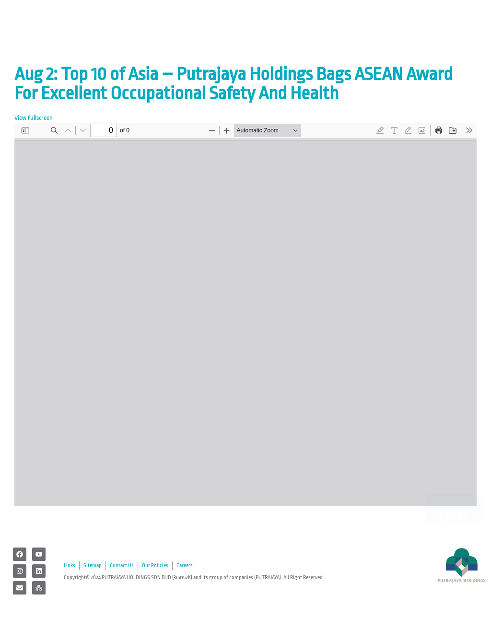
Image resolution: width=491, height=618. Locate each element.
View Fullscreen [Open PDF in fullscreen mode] (33, 117)
